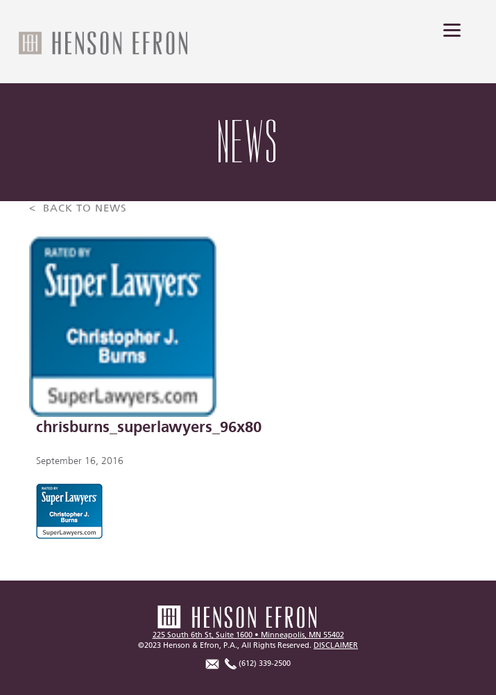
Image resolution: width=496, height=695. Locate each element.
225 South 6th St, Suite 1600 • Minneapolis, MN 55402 (248, 635)
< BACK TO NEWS (78, 208)
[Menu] (452, 29)
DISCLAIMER (336, 645)
